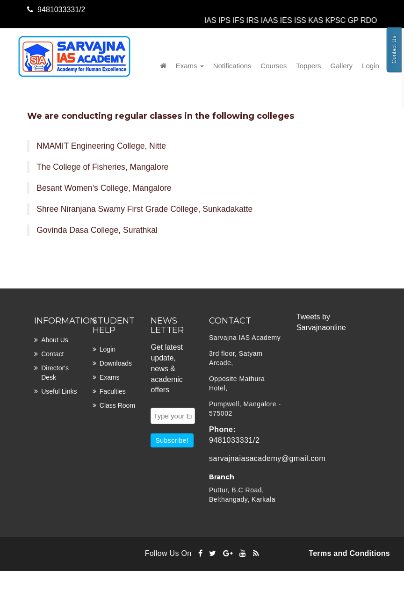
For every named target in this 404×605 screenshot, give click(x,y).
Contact (52, 354)
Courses (273, 66)
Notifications (232, 66)
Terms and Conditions (349, 553)
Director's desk (55, 372)
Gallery (342, 66)
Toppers (308, 66)
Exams (190, 66)
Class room (117, 405)
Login (370, 66)
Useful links (59, 391)
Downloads (116, 363)
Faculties (113, 391)
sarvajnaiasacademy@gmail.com (267, 458)
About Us (54, 340)
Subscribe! (171, 440)
